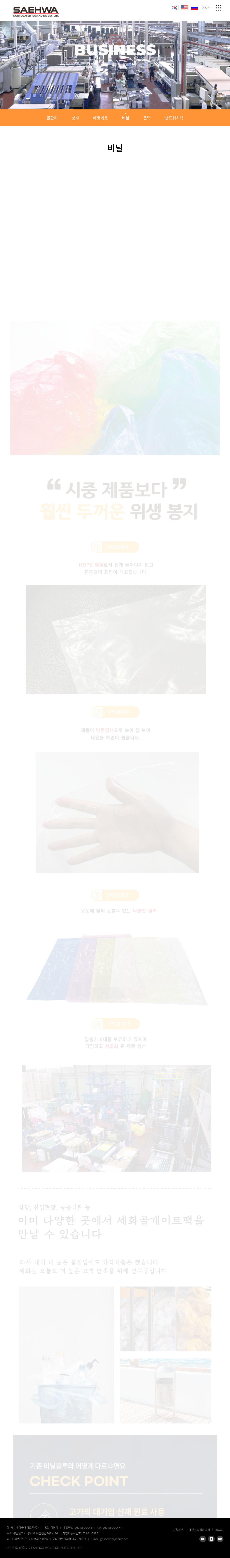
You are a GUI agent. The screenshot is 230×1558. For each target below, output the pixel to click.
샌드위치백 (174, 118)
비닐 (125, 118)
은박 (147, 118)
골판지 (52, 118)
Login (206, 6)
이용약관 (178, 1530)
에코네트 (100, 118)
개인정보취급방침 (199, 1530)
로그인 (219, 1530)
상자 (75, 118)
